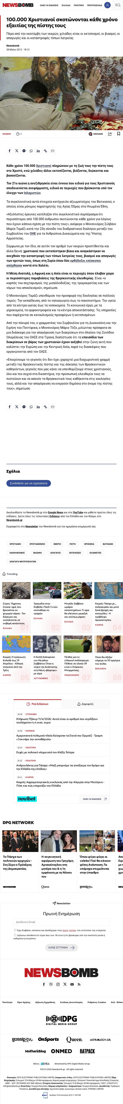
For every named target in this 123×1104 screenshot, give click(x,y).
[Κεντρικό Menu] (118, 5)
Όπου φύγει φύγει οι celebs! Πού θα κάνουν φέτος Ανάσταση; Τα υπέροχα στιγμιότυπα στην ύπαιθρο (95, 864)
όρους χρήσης (69, 930)
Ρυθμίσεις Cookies (97, 1002)
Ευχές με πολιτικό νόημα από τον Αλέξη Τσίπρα (45, 752)
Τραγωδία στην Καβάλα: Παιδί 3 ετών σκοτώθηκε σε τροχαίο (45, 608)
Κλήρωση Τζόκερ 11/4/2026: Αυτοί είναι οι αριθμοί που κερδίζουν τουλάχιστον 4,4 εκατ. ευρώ (57, 720)
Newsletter (31, 526)
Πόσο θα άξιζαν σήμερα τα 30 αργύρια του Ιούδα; (107, 660)
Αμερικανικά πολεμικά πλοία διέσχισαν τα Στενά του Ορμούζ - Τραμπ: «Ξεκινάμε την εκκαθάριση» (59, 737)
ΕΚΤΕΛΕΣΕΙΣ (75, 553)
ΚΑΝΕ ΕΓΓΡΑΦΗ (61, 948)
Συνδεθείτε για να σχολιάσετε (28, 483)
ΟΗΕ (33, 233)
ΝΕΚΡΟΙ (57, 544)
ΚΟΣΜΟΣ (7, 134)
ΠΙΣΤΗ (73, 544)
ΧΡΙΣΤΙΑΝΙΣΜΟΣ (37, 544)
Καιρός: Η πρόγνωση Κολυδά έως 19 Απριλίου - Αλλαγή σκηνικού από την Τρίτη (14, 663)
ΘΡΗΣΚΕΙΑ (89, 544)
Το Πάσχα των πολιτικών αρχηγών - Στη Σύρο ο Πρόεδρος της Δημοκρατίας (17, 862)
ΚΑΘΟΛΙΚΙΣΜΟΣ (17, 553)
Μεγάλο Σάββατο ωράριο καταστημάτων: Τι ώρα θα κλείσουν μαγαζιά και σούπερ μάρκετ (76, 610)
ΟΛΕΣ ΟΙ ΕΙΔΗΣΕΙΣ (49, 5)
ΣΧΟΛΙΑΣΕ (96, 134)
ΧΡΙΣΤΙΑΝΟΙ (15, 544)
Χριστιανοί (43, 166)
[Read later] (118, 134)
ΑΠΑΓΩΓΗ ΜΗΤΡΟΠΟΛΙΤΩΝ (23, 561)
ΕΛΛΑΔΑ (66, 5)
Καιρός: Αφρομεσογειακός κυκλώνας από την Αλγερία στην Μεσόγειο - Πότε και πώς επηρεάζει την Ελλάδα (60, 784)
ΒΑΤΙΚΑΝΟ (108, 544)
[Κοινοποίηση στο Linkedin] (38, 151)
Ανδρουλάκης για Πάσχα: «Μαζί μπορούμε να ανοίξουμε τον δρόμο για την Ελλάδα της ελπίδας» (60, 767)
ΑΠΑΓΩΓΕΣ (55, 553)
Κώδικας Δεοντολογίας (71, 1002)
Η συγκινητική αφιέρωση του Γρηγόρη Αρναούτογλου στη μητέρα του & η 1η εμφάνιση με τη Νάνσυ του (57, 866)
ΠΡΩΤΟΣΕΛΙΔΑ (94, 5)
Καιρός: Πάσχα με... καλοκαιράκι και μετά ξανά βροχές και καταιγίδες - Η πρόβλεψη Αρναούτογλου (107, 611)
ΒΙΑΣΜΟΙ (37, 553)
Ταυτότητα (7, 1002)
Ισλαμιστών (32, 193)
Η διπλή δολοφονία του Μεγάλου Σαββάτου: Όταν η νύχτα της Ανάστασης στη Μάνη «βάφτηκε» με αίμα (45, 665)
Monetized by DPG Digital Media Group (72, 1064)
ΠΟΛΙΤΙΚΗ (79, 5)
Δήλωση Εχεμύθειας (45, 1002)
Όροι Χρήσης (23, 1002)
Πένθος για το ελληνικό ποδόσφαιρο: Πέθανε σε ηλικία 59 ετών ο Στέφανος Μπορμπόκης (76, 663)
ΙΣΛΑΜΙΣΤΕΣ (95, 553)
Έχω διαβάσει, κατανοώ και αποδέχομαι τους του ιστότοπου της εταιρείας (61, 930)
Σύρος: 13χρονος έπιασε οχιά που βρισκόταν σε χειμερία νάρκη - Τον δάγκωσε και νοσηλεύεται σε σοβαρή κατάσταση (14, 613)
